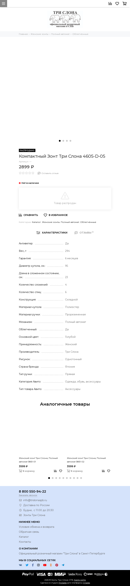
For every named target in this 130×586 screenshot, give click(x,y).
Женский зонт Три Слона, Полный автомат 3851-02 (86, 460)
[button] (60, 141)
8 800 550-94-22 (32, 491)
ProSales (63, 583)
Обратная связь (29, 531)
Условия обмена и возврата (36, 526)
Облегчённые (88, 222)
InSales (86, 583)
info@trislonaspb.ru (35, 500)
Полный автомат (70, 222)
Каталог (36, 222)
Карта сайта (80, 580)
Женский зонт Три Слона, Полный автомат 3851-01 (38, 460)
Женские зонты (51, 222)
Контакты (25, 541)
